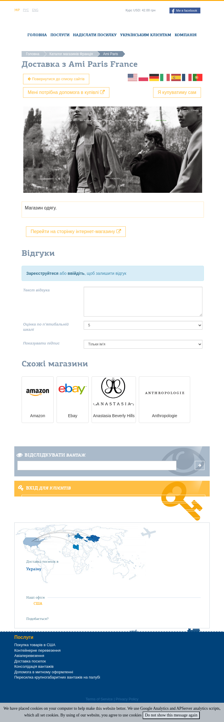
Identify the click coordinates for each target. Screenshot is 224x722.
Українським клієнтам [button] (145, 34)
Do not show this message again (171, 715)
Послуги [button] (59, 34)
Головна (37, 34)
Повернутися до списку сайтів (56, 79)
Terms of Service (99, 699)
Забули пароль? (113, 514)
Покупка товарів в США (34, 645)
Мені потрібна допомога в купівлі (66, 92)
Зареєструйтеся (42, 273)
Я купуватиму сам (177, 92)
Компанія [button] (186, 34)
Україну (33, 568)
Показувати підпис (41, 343)
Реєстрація (113, 506)
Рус (26, 10)
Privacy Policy (127, 699)
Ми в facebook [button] (184, 11)
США (38, 603)
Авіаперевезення (29, 655)
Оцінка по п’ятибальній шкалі (46, 327)
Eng (35, 10)
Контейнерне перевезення (37, 650)
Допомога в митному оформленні (43, 672)
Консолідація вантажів (34, 666)
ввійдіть (76, 273)
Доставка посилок (30, 661)
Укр (17, 10)
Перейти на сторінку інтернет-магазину (76, 231)
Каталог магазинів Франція (71, 54)
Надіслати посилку (95, 34)
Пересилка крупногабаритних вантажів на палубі (57, 677)
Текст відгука (36, 290)
